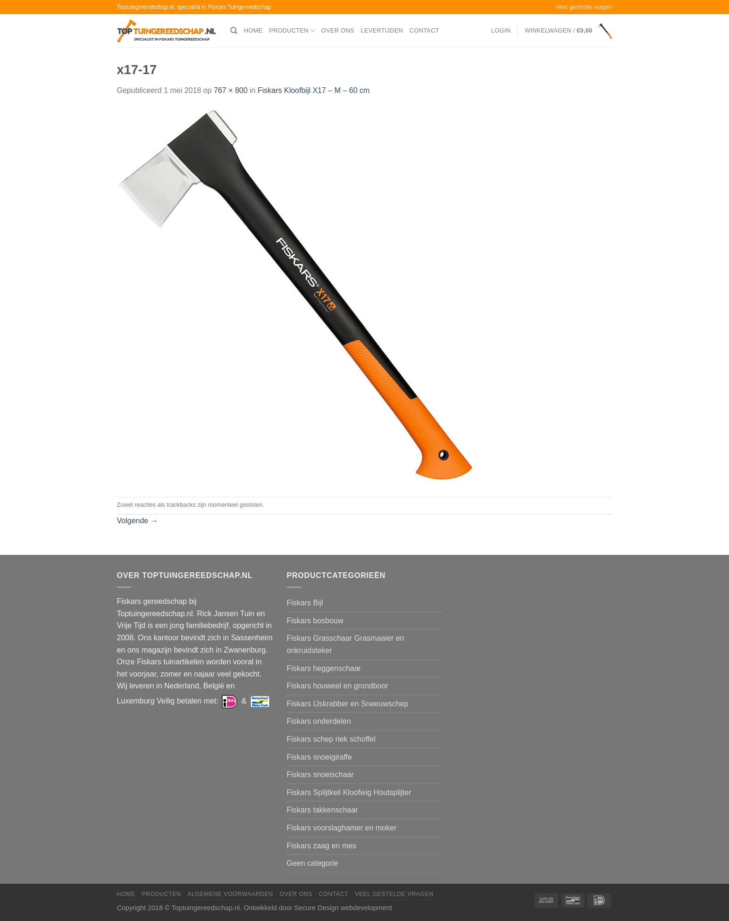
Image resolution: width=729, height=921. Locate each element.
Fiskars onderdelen (319, 721)
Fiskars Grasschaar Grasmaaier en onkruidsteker (345, 644)
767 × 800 (231, 90)
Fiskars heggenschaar (324, 668)
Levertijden (382, 30)
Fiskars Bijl (305, 603)
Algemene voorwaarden (230, 894)
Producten (292, 30)
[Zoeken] (233, 31)
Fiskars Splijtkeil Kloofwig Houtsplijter (349, 792)
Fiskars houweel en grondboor (337, 686)
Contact (424, 30)
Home (253, 30)
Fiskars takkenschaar (322, 810)
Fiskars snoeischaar (320, 774)
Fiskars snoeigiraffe (319, 757)
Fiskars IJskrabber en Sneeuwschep (348, 704)
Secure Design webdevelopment (343, 908)
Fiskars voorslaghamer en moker (342, 828)
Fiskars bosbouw (315, 621)
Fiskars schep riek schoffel (331, 739)
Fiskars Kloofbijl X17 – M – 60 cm (313, 90)
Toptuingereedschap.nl (205, 908)
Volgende (137, 521)
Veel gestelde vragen (584, 6)
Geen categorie (312, 863)
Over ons (337, 30)
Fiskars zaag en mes (322, 846)
